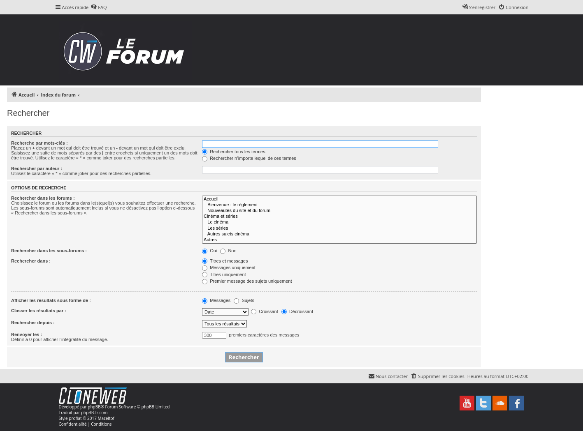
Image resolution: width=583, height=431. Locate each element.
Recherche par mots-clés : (39, 143)
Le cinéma (339, 222)
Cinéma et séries (339, 216)
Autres (339, 240)
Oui (209, 250)
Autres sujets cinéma (339, 234)
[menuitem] (99, 7)
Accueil (339, 199)
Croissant (264, 311)
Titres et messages (225, 260)
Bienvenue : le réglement (339, 205)
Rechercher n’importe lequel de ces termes (249, 158)
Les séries (339, 228)
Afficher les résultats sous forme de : (51, 300)
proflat (75, 418)
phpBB (94, 407)
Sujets (244, 300)
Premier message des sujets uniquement (247, 281)
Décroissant (297, 311)
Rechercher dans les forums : (43, 198)
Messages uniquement (228, 267)
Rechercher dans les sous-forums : (49, 250)
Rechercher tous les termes (233, 151)
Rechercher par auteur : (36, 168)
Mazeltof (106, 418)
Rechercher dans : (31, 260)
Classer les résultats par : (38, 310)
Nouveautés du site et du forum (339, 211)
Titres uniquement (224, 274)
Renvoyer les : (26, 334)
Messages (216, 300)
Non (228, 250)
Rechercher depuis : (33, 322)
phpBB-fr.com (94, 412)
